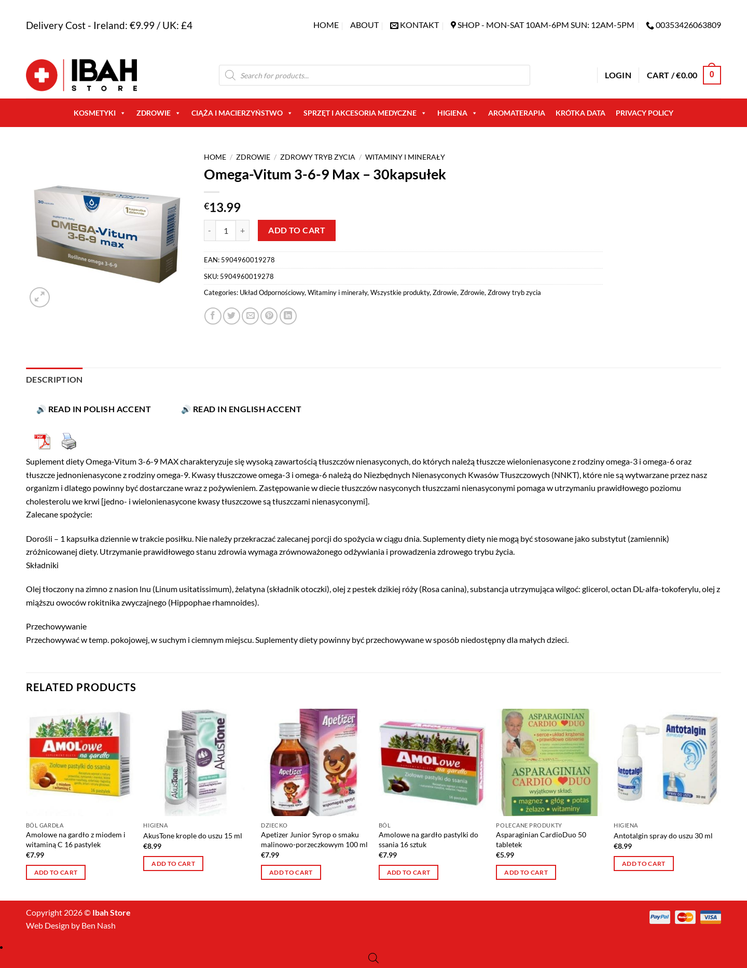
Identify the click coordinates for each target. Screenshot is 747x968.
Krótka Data (580, 112)
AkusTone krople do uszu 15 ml (192, 835)
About (364, 25)
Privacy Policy (644, 112)
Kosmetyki (100, 113)
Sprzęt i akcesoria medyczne (365, 113)
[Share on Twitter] (231, 316)
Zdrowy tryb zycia (317, 157)
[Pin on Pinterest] (269, 316)
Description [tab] (54, 379)
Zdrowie (158, 113)
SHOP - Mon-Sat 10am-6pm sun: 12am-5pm (546, 25)
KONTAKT (419, 25)
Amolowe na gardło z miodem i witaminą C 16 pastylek (76, 839)
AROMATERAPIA (516, 112)
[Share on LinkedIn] (288, 316)
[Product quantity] (225, 230)
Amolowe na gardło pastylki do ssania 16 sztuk (428, 839)
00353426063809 (688, 25)
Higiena (457, 113)
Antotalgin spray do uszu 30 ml (663, 835)
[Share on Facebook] (213, 316)
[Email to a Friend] (250, 316)
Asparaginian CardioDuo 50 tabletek (541, 839)
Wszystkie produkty (400, 292)
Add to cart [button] (56, 872)
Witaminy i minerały (405, 157)
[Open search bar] (373, 958)
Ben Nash (98, 925)
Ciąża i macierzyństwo (242, 113)
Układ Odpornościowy (272, 292)
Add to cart (296, 230)
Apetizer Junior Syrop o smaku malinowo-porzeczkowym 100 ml (314, 839)
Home (326, 25)
